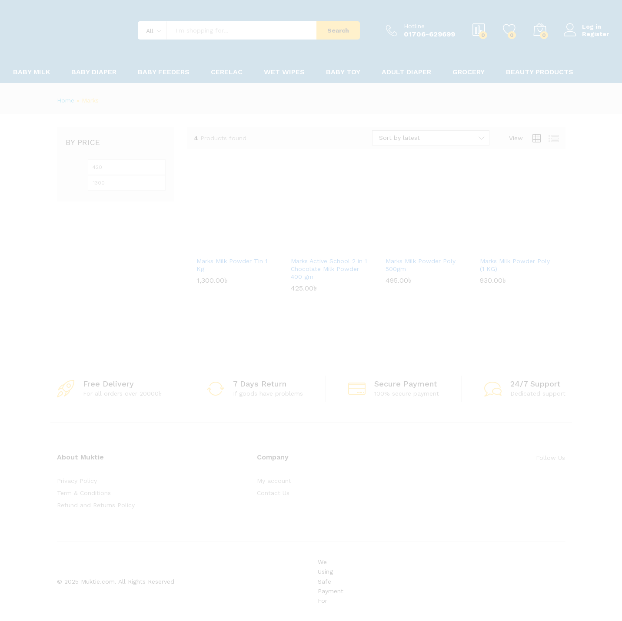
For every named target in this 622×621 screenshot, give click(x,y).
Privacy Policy (77, 480)
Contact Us (273, 492)
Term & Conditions (84, 492)
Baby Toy (343, 72)
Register (595, 33)
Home (65, 100)
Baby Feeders (164, 72)
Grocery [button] (468, 72)
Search (338, 30)
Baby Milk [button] (31, 72)
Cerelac (227, 72)
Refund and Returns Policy (96, 505)
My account (274, 480)
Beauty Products (539, 72)
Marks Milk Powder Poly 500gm (421, 265)
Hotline (414, 26)
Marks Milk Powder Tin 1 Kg (231, 265)
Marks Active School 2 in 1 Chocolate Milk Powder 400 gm (329, 269)
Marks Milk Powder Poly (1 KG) (515, 265)
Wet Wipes (284, 72)
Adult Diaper (406, 72)
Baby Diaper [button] (93, 72)
